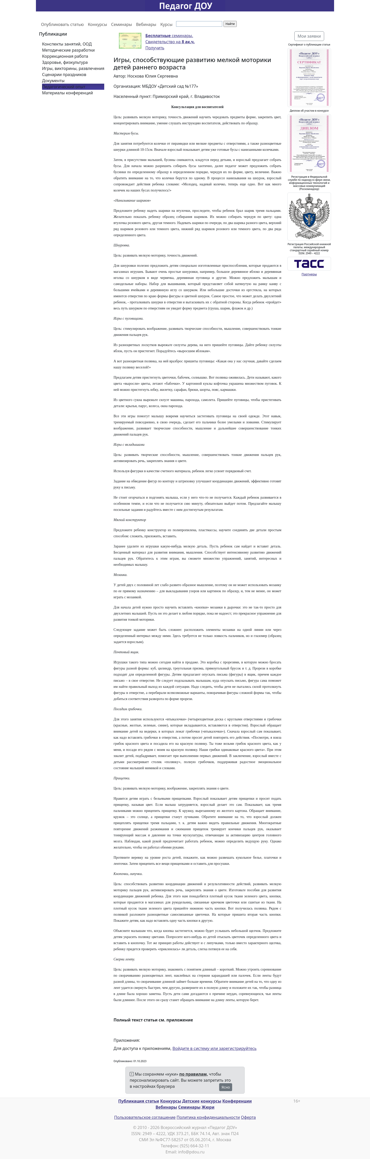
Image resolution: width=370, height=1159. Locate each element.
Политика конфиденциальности (208, 1117)
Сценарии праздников (64, 74)
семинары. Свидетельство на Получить (170, 42)
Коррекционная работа (65, 56)
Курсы (166, 24)
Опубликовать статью (62, 24)
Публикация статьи (138, 1101)
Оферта (248, 1117)
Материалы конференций (67, 93)
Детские (191, 1101)
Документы (53, 80)
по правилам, (193, 1074)
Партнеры (309, 274)
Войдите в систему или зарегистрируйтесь (215, 1048)
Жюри (208, 1107)
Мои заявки (309, 36)
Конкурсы (97, 24)
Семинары (121, 24)
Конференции (237, 1101)
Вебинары (146, 24)
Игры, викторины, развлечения (73, 68)
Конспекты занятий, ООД (67, 44)
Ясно (225, 1087)
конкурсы (211, 1101)
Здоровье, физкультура (65, 62)
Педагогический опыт (63, 87)
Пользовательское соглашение (145, 1117)
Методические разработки (68, 50)
